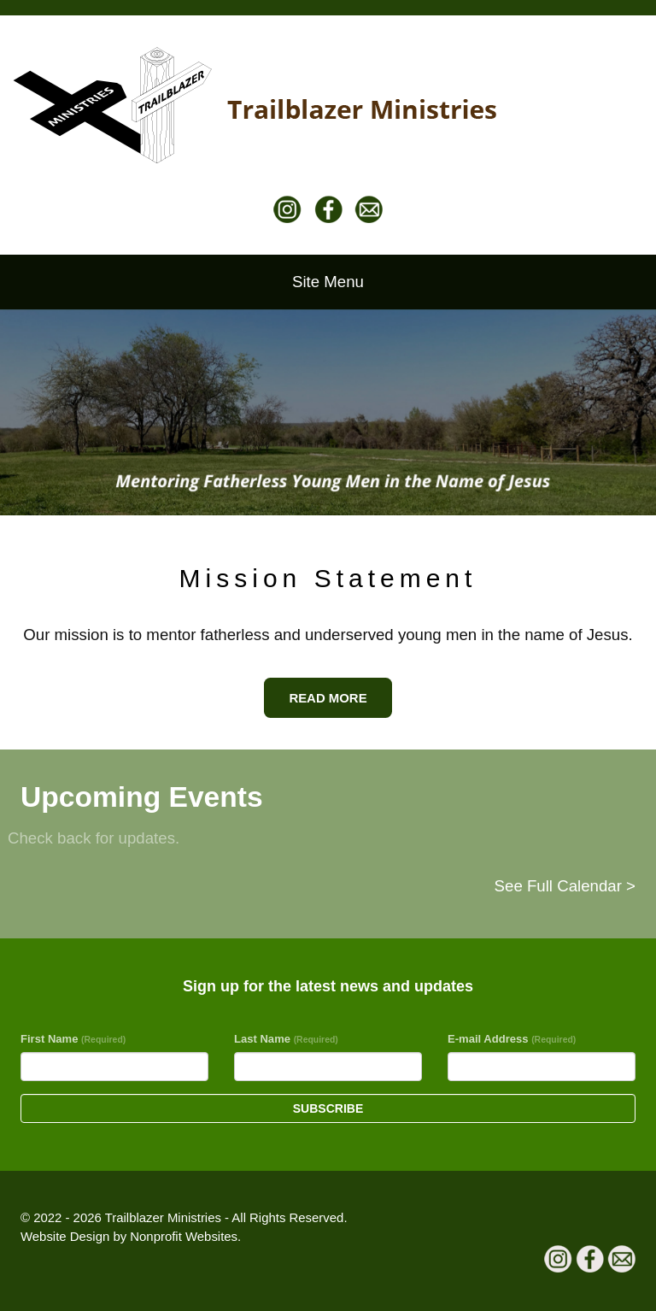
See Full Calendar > (565, 886)
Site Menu (328, 282)
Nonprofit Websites (183, 1236)
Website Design (66, 1236)
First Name (73, 1038)
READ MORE (327, 698)
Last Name (286, 1038)
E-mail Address (512, 1038)
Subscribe (328, 1108)
